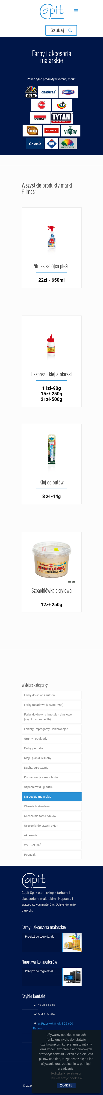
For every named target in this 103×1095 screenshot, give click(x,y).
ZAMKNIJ (66, 1085)
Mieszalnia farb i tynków (40, 816)
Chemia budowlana (37, 806)
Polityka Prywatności (66, 1073)
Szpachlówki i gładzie (38, 787)
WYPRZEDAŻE (33, 845)
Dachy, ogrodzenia (36, 767)
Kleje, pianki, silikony (37, 758)
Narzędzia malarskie (37, 796)
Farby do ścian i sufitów (40, 695)
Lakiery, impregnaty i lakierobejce (46, 729)
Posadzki (30, 854)
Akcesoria (30, 835)
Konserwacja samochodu (41, 777)
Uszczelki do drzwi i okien (41, 825)
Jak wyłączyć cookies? (66, 1078)
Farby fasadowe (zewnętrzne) (43, 705)
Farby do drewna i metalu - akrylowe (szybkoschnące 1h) (48, 717)
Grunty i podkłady (35, 738)
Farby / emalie (33, 748)
